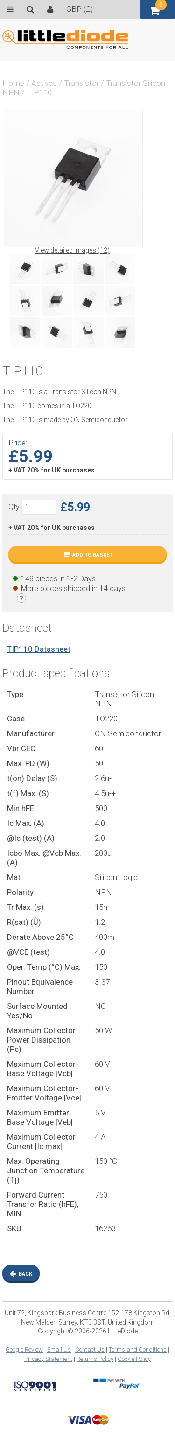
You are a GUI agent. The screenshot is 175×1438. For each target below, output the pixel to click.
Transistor (81, 83)
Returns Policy (95, 1358)
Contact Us (90, 1349)
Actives (44, 83)
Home (13, 83)
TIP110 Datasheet (38, 649)
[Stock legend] (21, 598)
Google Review (24, 1349)
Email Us (59, 1349)
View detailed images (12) (72, 250)
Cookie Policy (134, 1358)
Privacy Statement (48, 1358)
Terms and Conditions (138, 1349)
